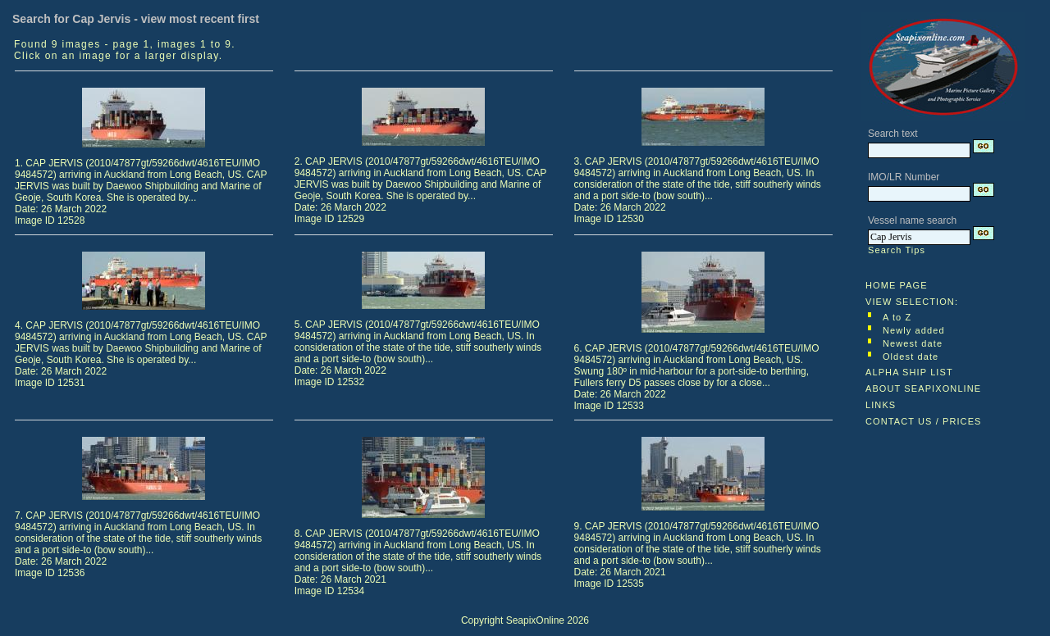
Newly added (914, 330)
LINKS (880, 405)
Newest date (913, 343)
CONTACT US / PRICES (923, 421)
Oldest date (910, 356)
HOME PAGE (896, 285)
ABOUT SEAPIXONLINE (923, 388)
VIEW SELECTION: (911, 302)
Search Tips (896, 250)
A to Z (897, 317)
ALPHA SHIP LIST (909, 372)
